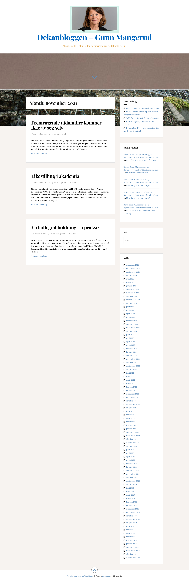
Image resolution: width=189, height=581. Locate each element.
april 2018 (130, 533)
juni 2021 (130, 411)
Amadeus (106, 576)
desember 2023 (132, 324)
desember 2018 (132, 509)
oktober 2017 (131, 554)
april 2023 (130, 341)
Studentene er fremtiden (137, 172)
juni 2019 (130, 488)
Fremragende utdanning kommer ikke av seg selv (66, 125)
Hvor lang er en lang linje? (138, 185)
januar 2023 (131, 352)
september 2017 (133, 557)
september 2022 (133, 366)
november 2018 (133, 512)
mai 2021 (130, 414)
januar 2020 (131, 467)
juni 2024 (130, 306)
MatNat (73, 182)
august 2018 (131, 523)
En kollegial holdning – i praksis (65, 227)
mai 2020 (130, 453)
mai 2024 (130, 310)
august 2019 (131, 484)
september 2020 (133, 442)
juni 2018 (130, 526)
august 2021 (131, 408)
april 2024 (130, 313)
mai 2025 (130, 279)
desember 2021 (132, 394)
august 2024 (131, 303)
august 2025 (131, 275)
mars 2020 (130, 460)
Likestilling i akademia (55, 176)
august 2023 (131, 331)
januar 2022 (131, 390)
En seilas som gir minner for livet (141, 160)
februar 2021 (131, 425)
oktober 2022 (131, 362)
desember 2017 (132, 547)
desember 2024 (132, 289)
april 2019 (130, 495)
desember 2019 (132, 470)
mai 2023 (130, 338)
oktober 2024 (131, 296)
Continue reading (44, 154)
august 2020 (131, 446)
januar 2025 (131, 286)
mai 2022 (130, 376)
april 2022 (130, 380)
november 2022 (133, 359)
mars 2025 (130, 282)
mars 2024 (130, 317)
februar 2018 (131, 540)
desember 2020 (132, 432)
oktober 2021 (131, 401)
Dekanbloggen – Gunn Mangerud (94, 37)
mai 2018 (130, 529)
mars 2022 (130, 383)
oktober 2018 (131, 516)
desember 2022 (132, 355)
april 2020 (130, 456)
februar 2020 (131, 463)
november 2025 (133, 268)
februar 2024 (131, 320)
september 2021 (133, 404)
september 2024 (133, 299)
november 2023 (133, 327)
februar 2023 (131, 348)
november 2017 (133, 550)
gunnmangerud (59, 134)
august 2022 (131, 369)
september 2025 (133, 272)
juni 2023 (130, 334)
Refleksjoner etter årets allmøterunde (142, 108)
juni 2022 (130, 373)
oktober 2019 (131, 477)
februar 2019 (131, 502)
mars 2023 (130, 345)
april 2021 (130, 418)
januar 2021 (131, 428)
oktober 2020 (131, 439)
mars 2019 (130, 498)
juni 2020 (130, 449)
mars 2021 (130, 421)
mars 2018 (130, 536)
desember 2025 (132, 265)
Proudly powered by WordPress (80, 576)
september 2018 (133, 519)
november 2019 (133, 474)
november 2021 (133, 397)
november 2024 (133, 293)
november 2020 (133, 435)
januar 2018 (131, 543)
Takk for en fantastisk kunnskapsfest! (142, 118)
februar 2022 (131, 387)
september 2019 (133, 481)
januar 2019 (131, 505)
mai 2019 (130, 491)
